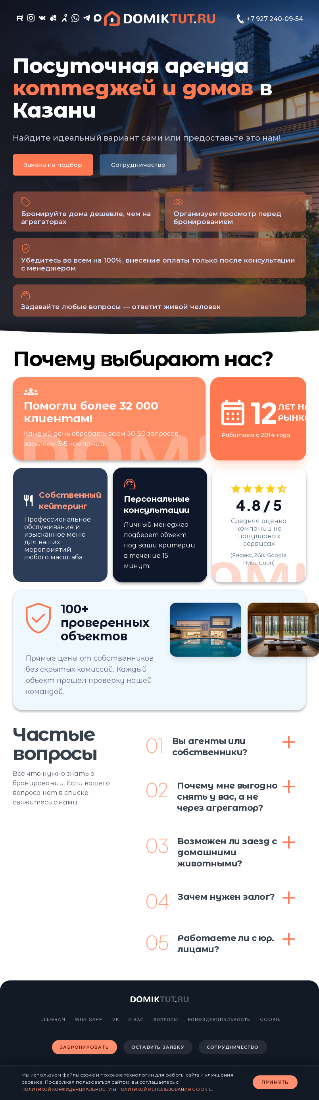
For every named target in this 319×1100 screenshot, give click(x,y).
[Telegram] (86, 19)
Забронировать (84, 1047)
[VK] (42, 19)
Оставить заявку (157, 1047)
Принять (275, 1082)
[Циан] (64, 19)
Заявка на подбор (53, 164)
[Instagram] (31, 19)
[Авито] (53, 19)
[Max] (98, 19)
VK (115, 1019)
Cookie (270, 1019)
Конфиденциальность (219, 1019)
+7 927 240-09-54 (274, 19)
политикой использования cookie (164, 1089)
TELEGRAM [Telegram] (51, 1019)
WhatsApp (89, 1019)
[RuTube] (20, 19)
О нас (136, 1019)
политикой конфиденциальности (66, 1089)
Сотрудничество (138, 164)
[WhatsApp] (75, 19)
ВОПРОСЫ (165, 1019)
